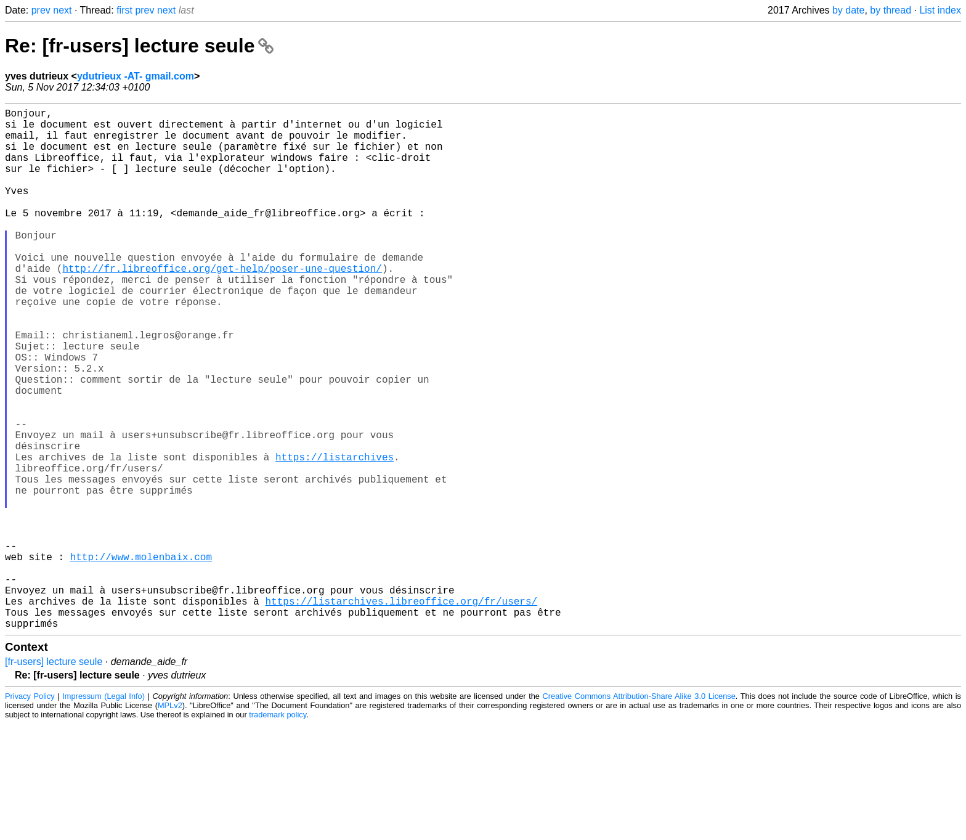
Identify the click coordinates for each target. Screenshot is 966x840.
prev (41, 10)
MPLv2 (170, 821)
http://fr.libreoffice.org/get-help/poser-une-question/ (221, 305)
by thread (890, 10)
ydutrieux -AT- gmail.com (135, 76)
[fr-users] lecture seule (53, 777)
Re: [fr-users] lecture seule (139, 46)
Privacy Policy (30, 812)
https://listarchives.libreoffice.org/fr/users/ (401, 712)
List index (940, 10)
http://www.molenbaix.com (141, 657)
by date (848, 10)
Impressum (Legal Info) (103, 812)
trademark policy (277, 830)
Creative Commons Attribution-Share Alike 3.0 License (639, 812)
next (62, 10)
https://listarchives (334, 535)
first (124, 10)
